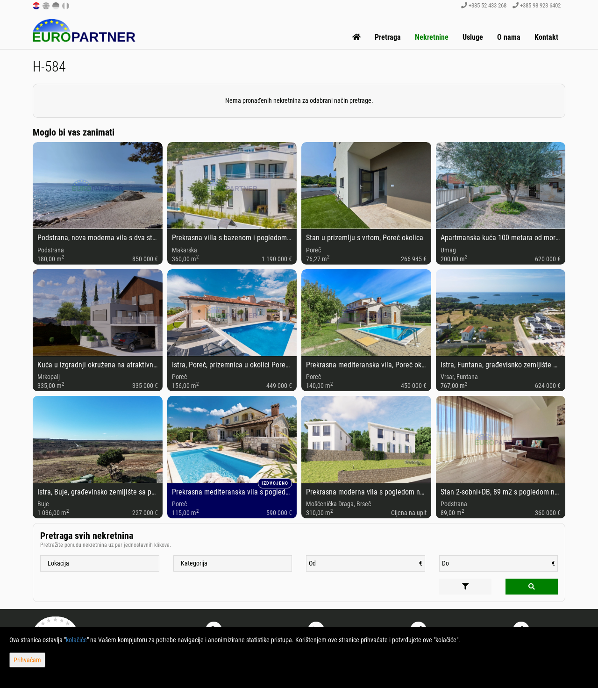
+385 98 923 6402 (537, 5)
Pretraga (388, 37)
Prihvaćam (27, 660)
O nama (508, 37)
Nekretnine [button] (431, 37)
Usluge (473, 37)
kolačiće (76, 640)
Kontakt (546, 37)
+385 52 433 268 (483, 5)
